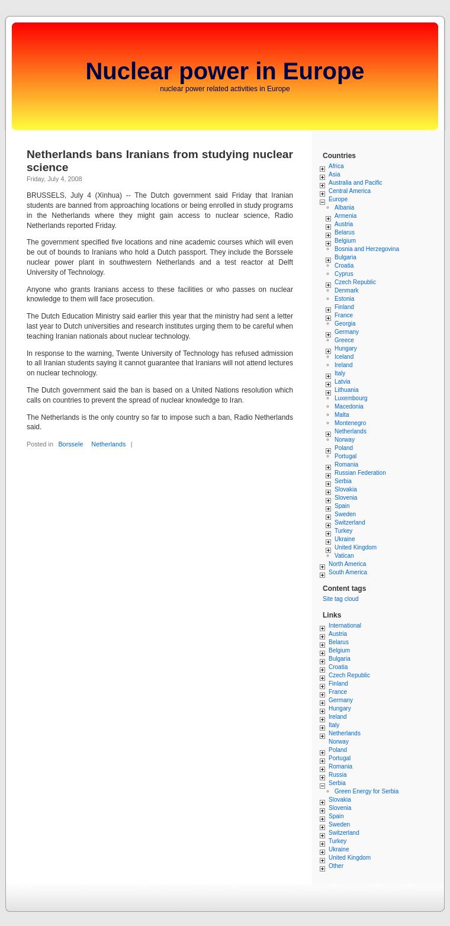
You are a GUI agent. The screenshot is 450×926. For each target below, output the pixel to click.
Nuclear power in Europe (224, 71)
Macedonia (349, 406)
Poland (344, 448)
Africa (336, 166)
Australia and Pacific (355, 182)
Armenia (345, 216)
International (345, 625)
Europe (338, 199)
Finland (344, 307)
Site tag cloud (341, 599)
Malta (342, 414)
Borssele (70, 444)
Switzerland (350, 522)
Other (336, 866)
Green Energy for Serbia (366, 791)
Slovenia (346, 497)
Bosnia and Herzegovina (367, 249)
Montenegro (350, 423)
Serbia (343, 481)
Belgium (345, 240)
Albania (344, 207)
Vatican (344, 555)
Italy (340, 373)
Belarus (345, 232)
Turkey (343, 531)
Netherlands (108, 444)
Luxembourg (351, 398)
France (344, 315)
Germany (347, 332)
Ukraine (345, 539)
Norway (345, 439)
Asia (334, 174)
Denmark (347, 290)
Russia (338, 774)
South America (348, 572)
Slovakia (346, 489)
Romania (346, 464)
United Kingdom (356, 547)
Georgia (345, 323)
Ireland (344, 365)
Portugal (345, 456)
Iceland (344, 356)
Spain (342, 506)
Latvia (343, 381)
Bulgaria (345, 257)
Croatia (344, 265)
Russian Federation (360, 473)
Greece (344, 340)
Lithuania (347, 390)
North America (347, 564)
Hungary (346, 348)
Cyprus (344, 274)
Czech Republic (355, 282)
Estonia (344, 298)
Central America (350, 191)
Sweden (345, 514)
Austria (344, 224)
